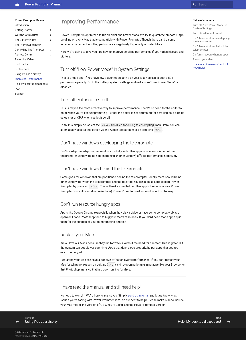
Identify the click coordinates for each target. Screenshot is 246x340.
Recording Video (24, 59)
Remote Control (33, 54)
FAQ (17, 88)
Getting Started (33, 30)
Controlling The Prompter (33, 49)
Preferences (22, 69)
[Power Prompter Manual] (17, 4)
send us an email (138, 295)
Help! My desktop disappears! (31, 83)
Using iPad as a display (28, 74)
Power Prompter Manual (30, 20)
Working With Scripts (33, 35)
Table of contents (203, 20)
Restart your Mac (203, 59)
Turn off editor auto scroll (207, 33)
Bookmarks (21, 64)
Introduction (22, 25)
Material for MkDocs (36, 336)
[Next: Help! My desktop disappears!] (203, 319)
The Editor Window (33, 39)
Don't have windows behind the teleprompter (210, 48)
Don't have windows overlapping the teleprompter (211, 40)
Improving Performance (28, 78)
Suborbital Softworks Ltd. (31, 332)
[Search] (212, 4)
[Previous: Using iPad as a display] (37, 319)
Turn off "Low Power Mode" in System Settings (210, 27)
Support (19, 93)
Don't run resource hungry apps (211, 54)
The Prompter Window (28, 44)
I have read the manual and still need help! (210, 66)
